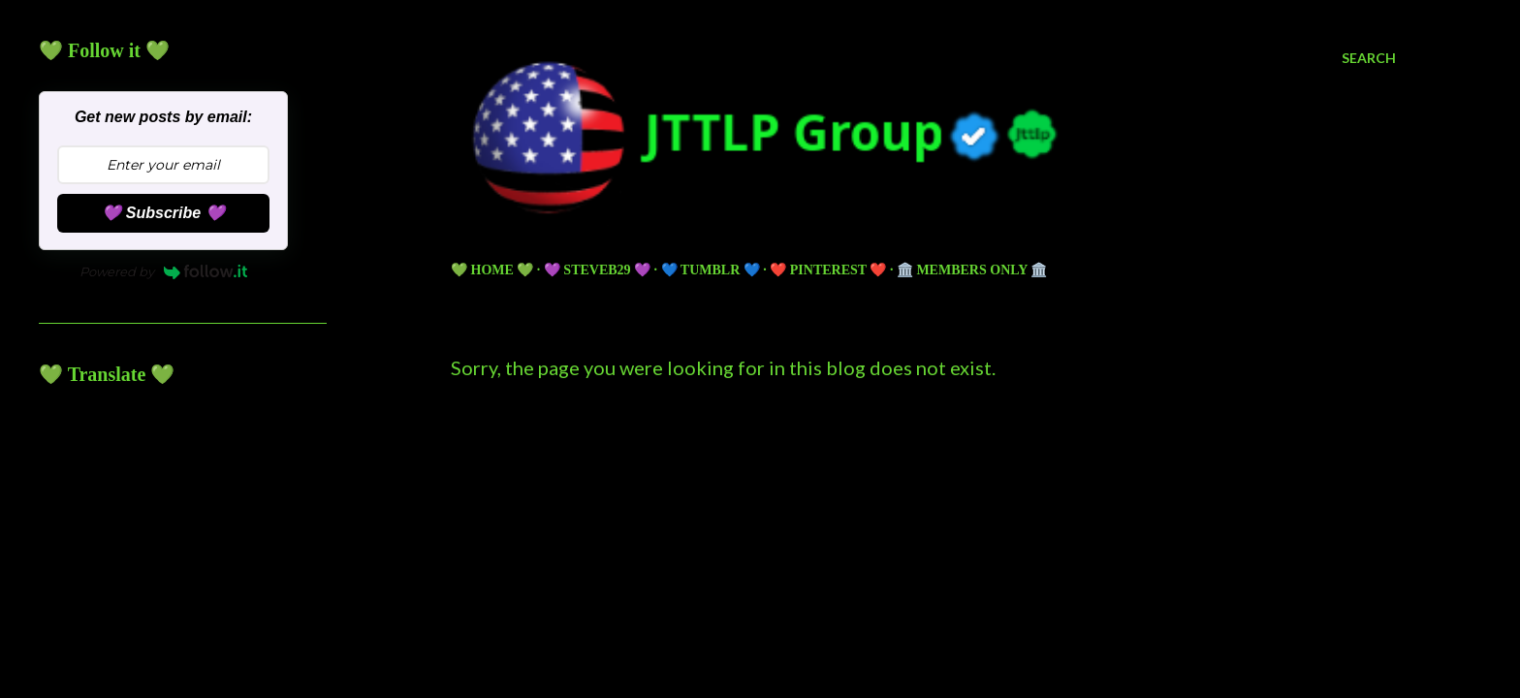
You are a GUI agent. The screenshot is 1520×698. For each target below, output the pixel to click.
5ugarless (971, 610)
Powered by (163, 271)
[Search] (1369, 58)
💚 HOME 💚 (492, 270)
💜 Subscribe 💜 (163, 213)
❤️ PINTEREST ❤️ (828, 270)
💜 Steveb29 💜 (597, 270)
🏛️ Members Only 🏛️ (972, 270)
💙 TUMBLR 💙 (710, 270)
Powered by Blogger (923, 574)
